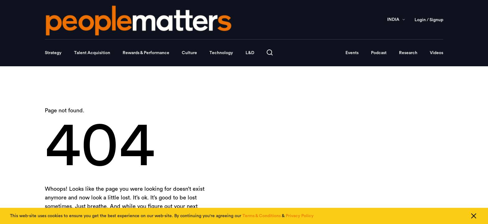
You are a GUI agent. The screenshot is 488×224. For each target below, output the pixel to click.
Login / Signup (429, 20)
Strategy (53, 53)
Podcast (379, 53)
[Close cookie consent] (473, 216)
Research (408, 53)
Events (352, 53)
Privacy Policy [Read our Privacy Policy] (300, 216)
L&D (250, 53)
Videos (436, 53)
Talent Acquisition (92, 53)
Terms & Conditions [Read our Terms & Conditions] (261, 216)
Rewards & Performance (146, 53)
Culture (189, 53)
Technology (221, 53)
